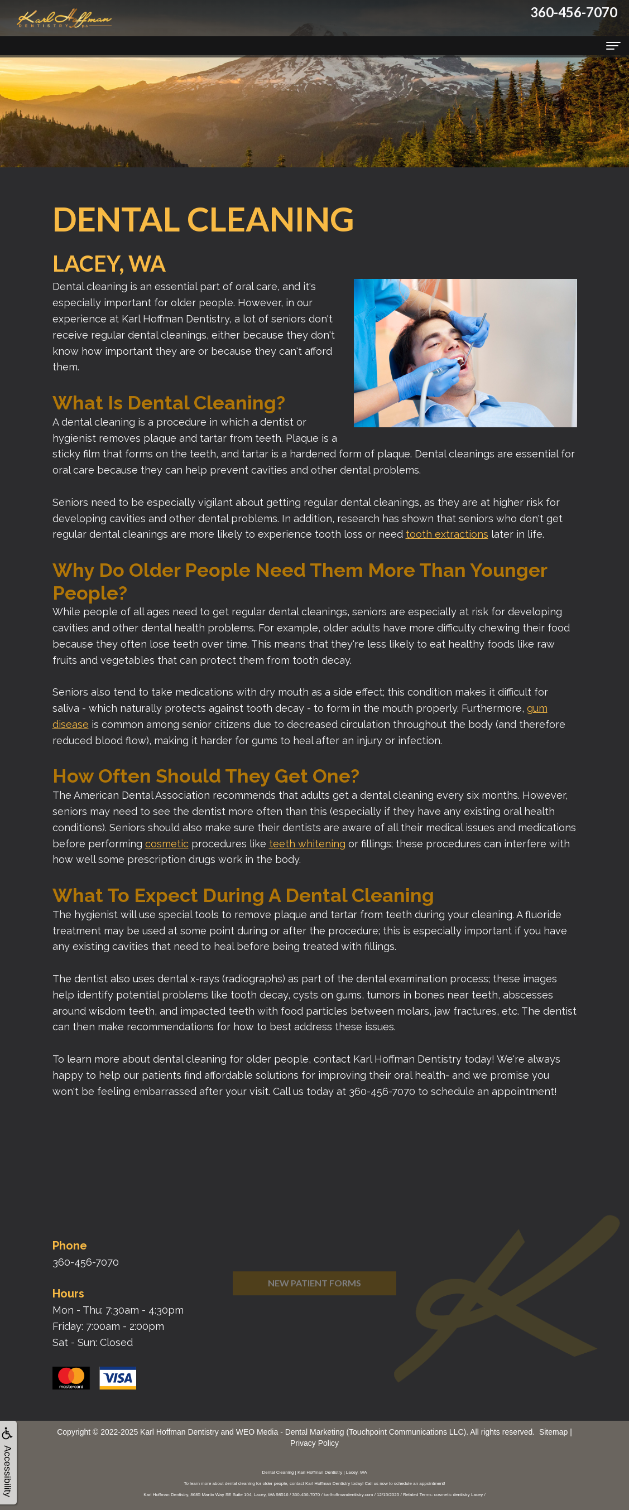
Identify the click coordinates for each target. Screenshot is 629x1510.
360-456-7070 (85, 1262)
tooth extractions (447, 534)
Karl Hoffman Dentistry (179, 1431)
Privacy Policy (314, 1443)
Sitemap (553, 1431)
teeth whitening (307, 844)
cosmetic (167, 844)
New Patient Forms (314, 1301)
